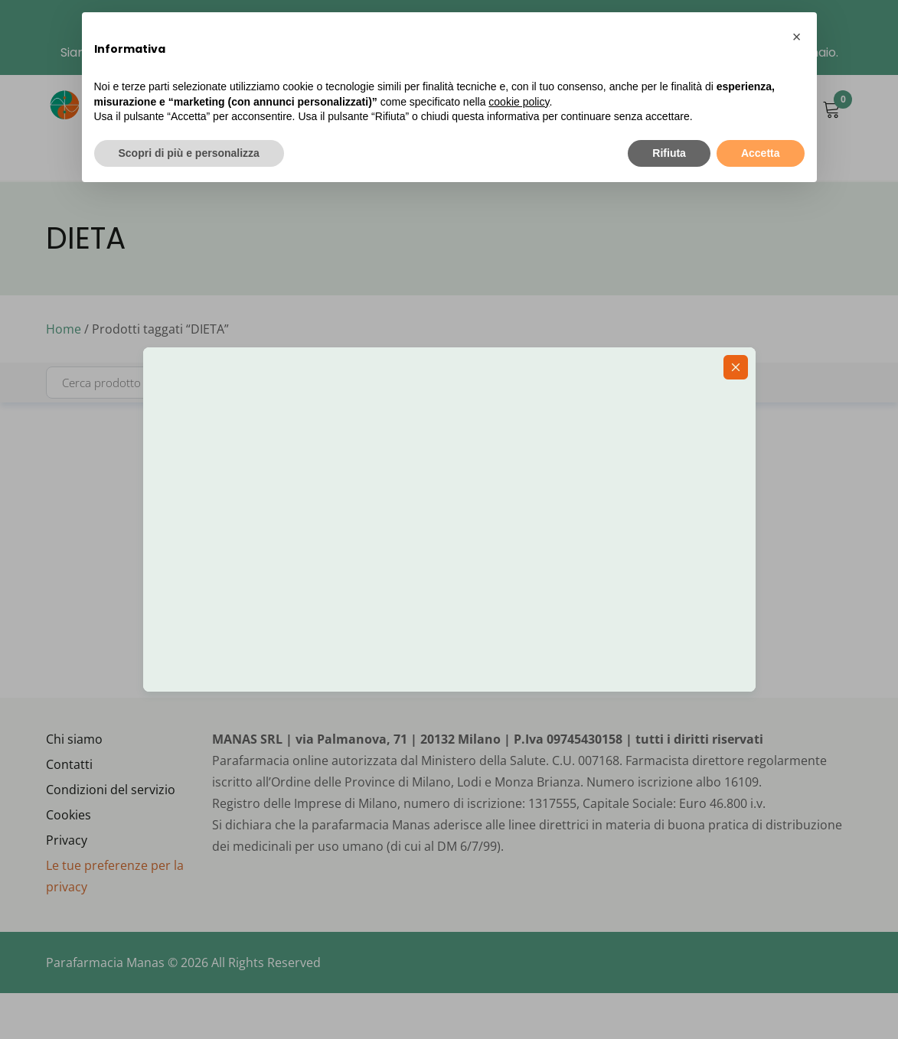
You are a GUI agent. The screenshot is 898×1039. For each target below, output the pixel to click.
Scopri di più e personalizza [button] (189, 153)
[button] (797, 36)
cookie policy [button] (518, 102)
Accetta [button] (760, 153)
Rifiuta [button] (669, 153)
